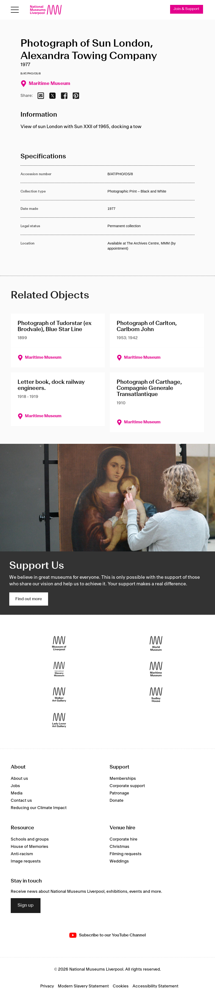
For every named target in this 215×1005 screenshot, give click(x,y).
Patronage (119, 793)
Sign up (26, 905)
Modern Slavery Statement (83, 986)
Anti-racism (22, 854)
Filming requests (126, 854)
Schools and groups (30, 839)
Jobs (15, 786)
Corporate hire (123, 839)
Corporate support (127, 786)
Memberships (123, 778)
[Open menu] (15, 10)
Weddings (119, 861)
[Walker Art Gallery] (59, 694)
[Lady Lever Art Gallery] (59, 720)
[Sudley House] (156, 694)
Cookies (121, 986)
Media (16, 793)
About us (19, 778)
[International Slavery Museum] (59, 669)
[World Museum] (156, 643)
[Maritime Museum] (156, 669)
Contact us (21, 800)
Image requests (26, 861)
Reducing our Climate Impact (39, 808)
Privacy (47, 986)
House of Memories (29, 846)
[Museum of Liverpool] (59, 643)
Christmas (119, 846)
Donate (116, 800)
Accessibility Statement (155, 986)
